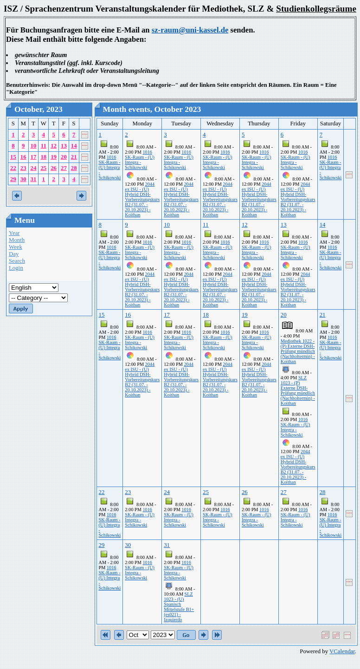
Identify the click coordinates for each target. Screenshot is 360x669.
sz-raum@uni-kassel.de (190, 30)
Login (16, 268)
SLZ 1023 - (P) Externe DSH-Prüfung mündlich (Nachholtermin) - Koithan (298, 390)
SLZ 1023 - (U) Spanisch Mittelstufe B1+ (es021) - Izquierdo (179, 606)
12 (54, 146)
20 (64, 157)
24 (34, 168)
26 (54, 168)
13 (64, 146)
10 (34, 146)
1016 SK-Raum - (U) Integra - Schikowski (110, 167)
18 (43, 157)
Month (17, 240)
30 (23, 179)
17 (34, 157)
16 (23, 157)
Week (15, 247)
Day (14, 254)
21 (74, 157)
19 (54, 157)
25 (43, 168)
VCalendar (342, 651)
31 (34, 179)
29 (13, 179)
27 (64, 168)
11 (43, 146)
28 (74, 168)
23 (23, 168)
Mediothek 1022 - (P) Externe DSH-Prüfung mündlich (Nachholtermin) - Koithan (298, 351)
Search (17, 261)
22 (13, 168)
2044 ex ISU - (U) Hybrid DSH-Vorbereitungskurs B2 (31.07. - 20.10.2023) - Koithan (142, 199)
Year (14, 233)
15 (13, 157)
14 (74, 146)
